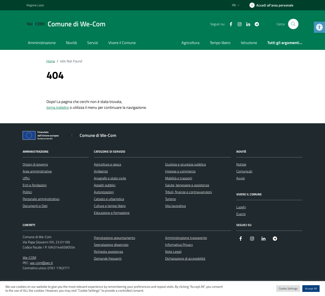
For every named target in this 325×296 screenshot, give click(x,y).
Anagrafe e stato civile (110, 178)
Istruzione (249, 43)
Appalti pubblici (104, 185)
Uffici (26, 178)
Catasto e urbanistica (109, 198)
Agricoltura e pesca (107, 164)
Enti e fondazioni (35, 185)
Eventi (241, 214)
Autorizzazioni (104, 192)
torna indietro (57, 107)
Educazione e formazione (111, 212)
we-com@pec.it (41, 262)
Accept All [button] (311, 288)
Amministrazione (42, 43)
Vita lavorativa (175, 205)
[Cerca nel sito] (293, 24)
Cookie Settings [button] (288, 288)
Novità (71, 43)
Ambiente (101, 171)
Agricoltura (190, 43)
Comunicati (244, 171)
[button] (319, 27)
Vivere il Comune (122, 43)
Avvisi (240, 178)
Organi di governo (35, 164)
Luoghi (241, 207)
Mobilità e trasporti (178, 178)
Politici (27, 192)
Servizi (92, 43)
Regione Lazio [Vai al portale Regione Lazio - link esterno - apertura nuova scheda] (35, 5)
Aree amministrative (37, 171)
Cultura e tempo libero (110, 205)
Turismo (170, 198)
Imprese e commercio (180, 171)
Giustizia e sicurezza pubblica (185, 164)
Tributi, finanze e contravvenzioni (188, 192)
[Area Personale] (271, 5)
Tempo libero (220, 43)
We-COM (29, 257)
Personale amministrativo (41, 198)
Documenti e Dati (35, 205)
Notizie (241, 164)
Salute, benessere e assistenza (187, 185)
